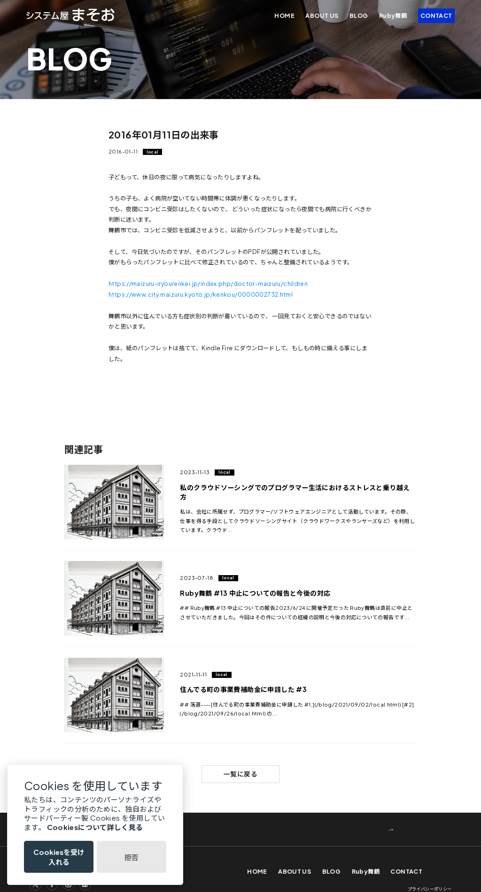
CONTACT (436, 15)
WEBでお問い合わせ (115, 814)
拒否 (131, 857)
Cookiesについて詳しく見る (95, 827)
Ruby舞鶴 (393, 15)
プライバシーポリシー (430, 874)
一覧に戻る (240, 758)
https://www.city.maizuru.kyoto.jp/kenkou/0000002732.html (202, 294)
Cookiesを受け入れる (59, 856)
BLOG (358, 15)
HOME (284, 15)
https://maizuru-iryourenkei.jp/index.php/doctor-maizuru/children (209, 283)
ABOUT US (321, 15)
